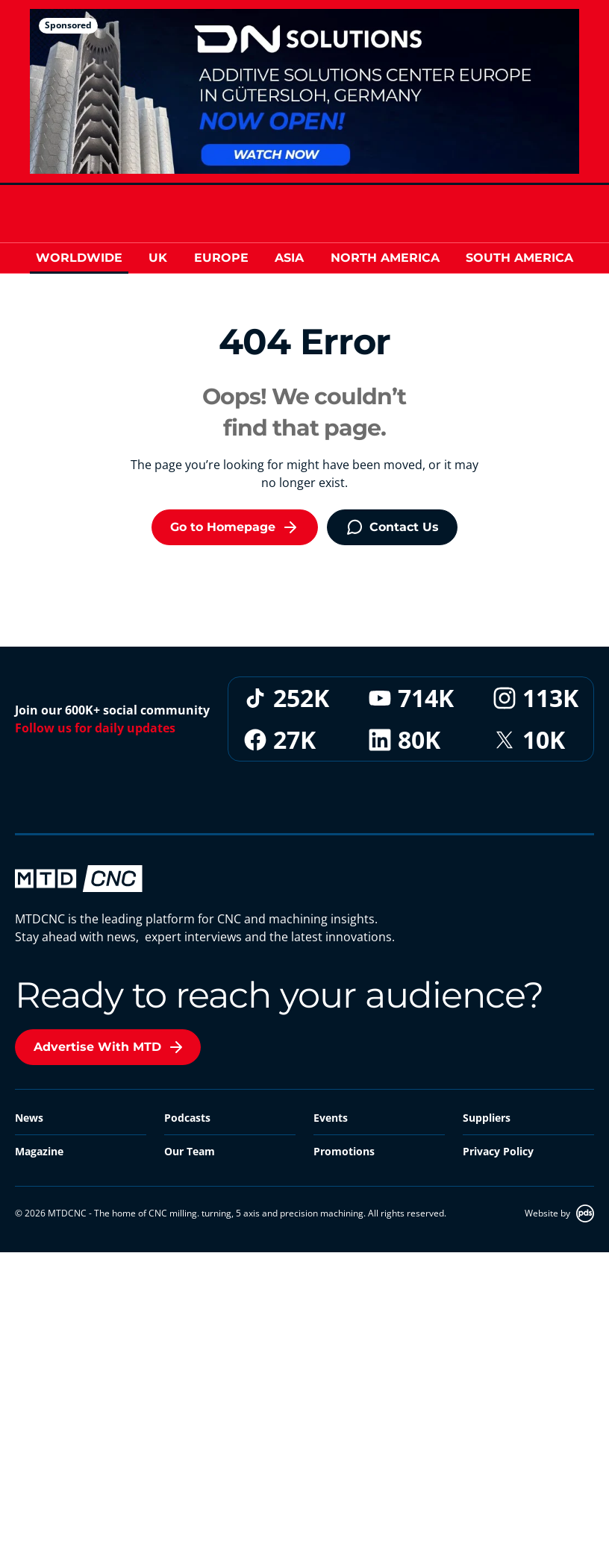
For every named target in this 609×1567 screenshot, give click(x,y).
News (29, 1118)
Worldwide (79, 258)
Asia (289, 258)
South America (519, 258)
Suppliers (486, 1118)
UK (158, 258)
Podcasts (187, 1118)
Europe (221, 258)
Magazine (39, 1151)
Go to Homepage (234, 527)
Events (330, 1118)
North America (385, 258)
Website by (559, 1213)
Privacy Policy (498, 1151)
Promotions (344, 1151)
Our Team (189, 1151)
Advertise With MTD (109, 1047)
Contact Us (392, 527)
